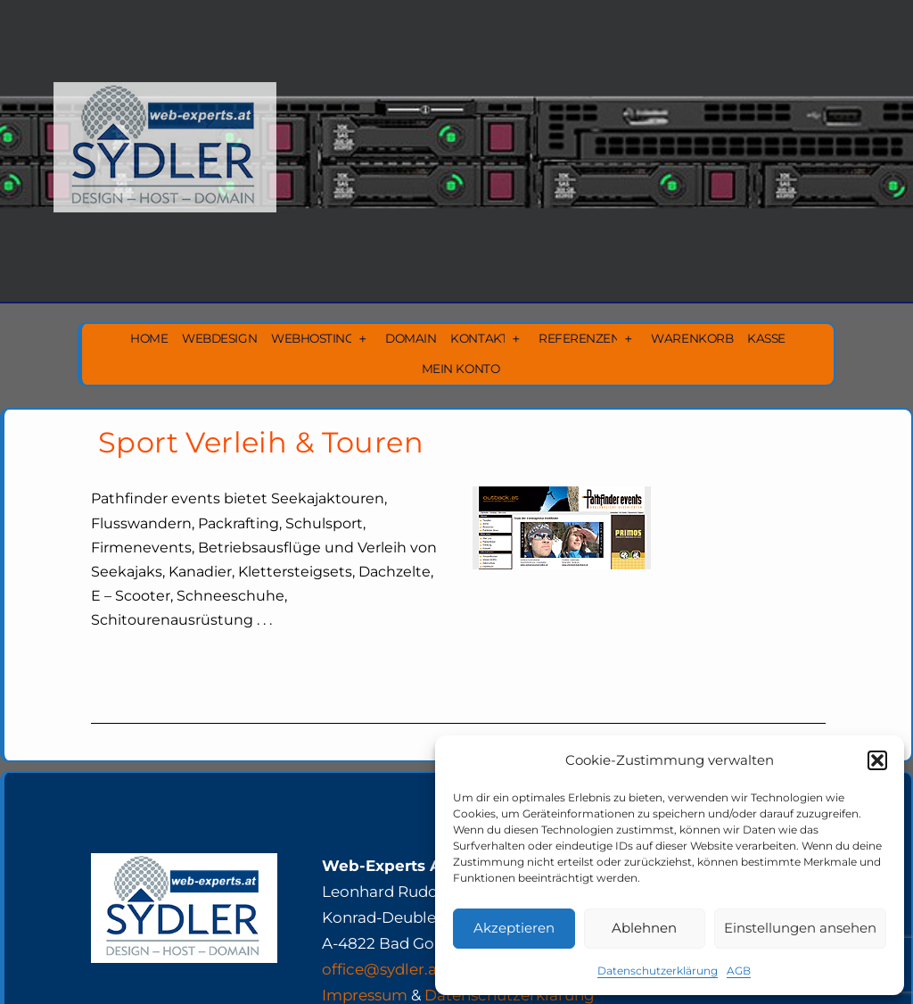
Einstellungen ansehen (800, 927)
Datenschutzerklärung (657, 970)
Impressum (364, 995)
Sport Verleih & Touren (261, 442)
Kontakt (478, 338)
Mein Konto (460, 368)
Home (149, 338)
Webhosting (312, 338)
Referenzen (579, 338)
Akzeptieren (514, 927)
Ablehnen (644, 927)
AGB (739, 970)
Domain (410, 338)
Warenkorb (692, 338)
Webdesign (219, 338)
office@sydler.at (382, 969)
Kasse (766, 338)
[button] (877, 760)
